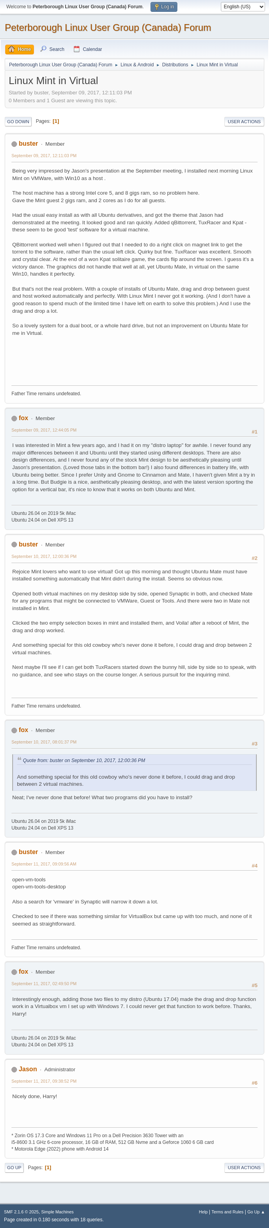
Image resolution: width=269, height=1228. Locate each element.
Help (203, 1211)
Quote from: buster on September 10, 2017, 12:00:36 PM (84, 760)
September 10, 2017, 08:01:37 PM (44, 742)
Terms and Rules (228, 1211)
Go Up (14, 1167)
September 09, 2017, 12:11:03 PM (44, 155)
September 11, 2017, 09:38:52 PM (44, 1081)
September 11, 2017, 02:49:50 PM (44, 983)
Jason (28, 1069)
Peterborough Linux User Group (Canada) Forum (108, 27)
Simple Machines (57, 1211)
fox (23, 418)
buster (28, 143)
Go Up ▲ (256, 1211)
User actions (244, 121)
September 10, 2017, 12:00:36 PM (44, 556)
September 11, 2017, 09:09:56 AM (43, 864)
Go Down (18, 121)
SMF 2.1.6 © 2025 (21, 1211)
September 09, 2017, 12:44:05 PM (44, 430)
